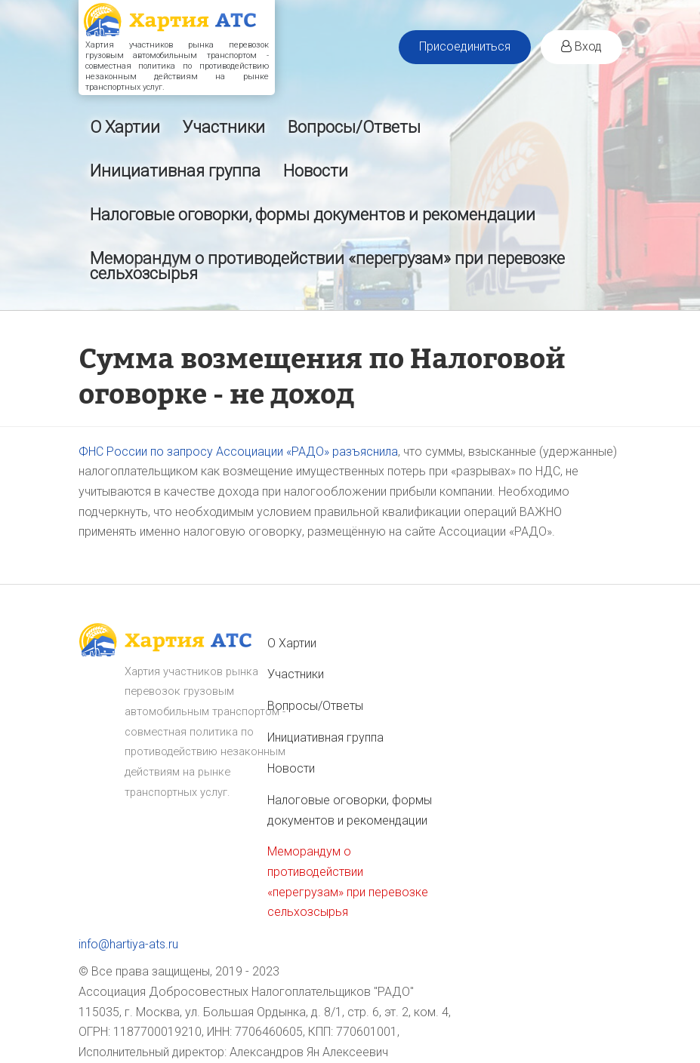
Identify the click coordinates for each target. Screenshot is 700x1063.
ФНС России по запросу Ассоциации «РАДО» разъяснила (238, 451)
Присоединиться (464, 46)
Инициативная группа (175, 170)
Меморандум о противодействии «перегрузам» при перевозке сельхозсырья (327, 266)
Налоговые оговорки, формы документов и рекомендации (312, 214)
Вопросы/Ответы (354, 127)
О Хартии (125, 127)
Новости (315, 170)
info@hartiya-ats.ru (128, 944)
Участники (224, 127)
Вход (581, 46)
